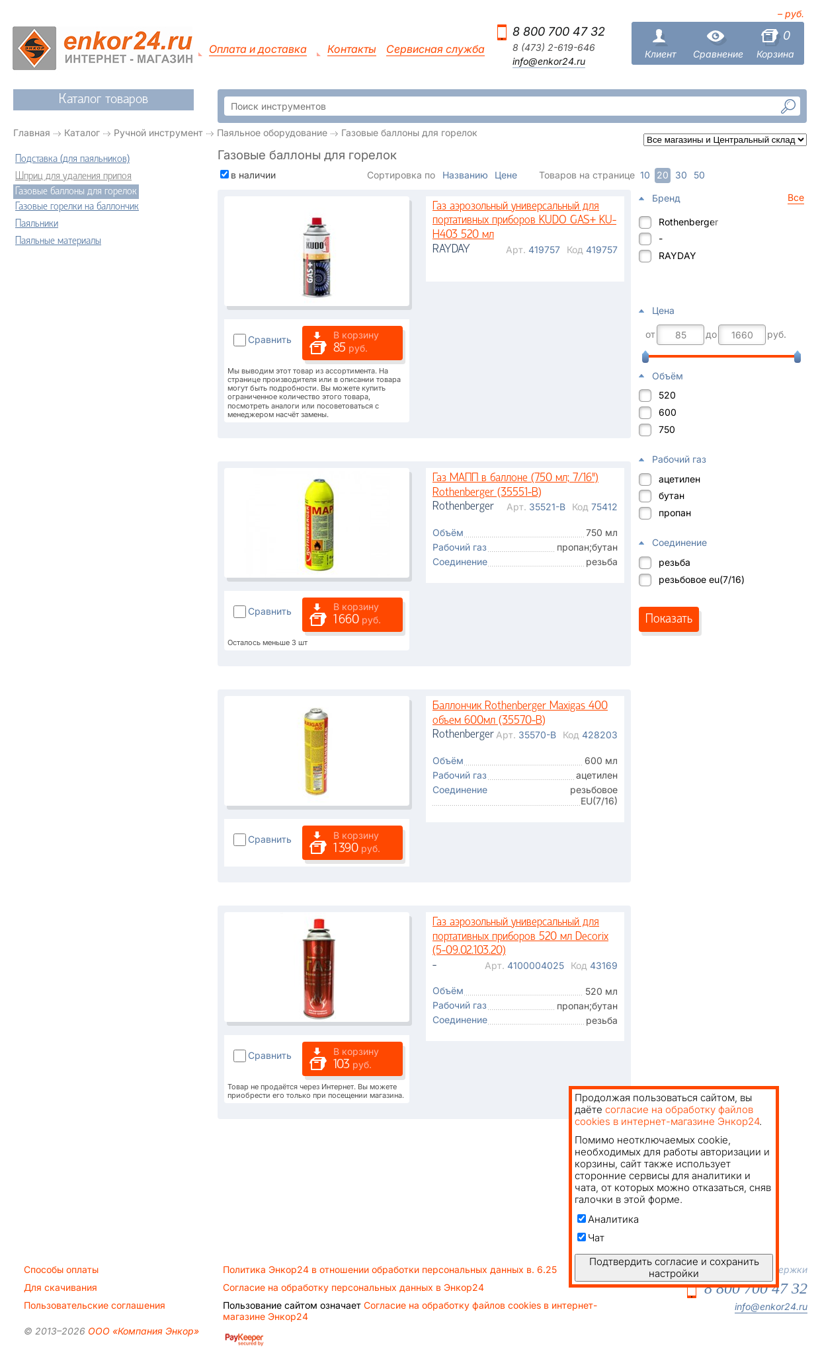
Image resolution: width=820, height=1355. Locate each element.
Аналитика (608, 1219)
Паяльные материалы (58, 241)
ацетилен (679, 478)
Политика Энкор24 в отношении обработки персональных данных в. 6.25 (390, 1269)
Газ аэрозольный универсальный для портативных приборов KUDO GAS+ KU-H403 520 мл (524, 220)
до (711, 334)
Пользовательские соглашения (94, 1305)
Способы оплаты (61, 1269)
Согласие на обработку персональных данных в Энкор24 (353, 1287)
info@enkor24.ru (548, 61)
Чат (590, 1237)
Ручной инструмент (158, 132)
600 (667, 412)
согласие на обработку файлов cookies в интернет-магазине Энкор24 (667, 1115)
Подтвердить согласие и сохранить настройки (674, 1267)
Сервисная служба (435, 49)
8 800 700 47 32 (558, 31)
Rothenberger (688, 221)
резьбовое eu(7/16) (702, 579)
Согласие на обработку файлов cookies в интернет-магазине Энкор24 (410, 1310)
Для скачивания (60, 1287)
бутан (671, 495)
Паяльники (36, 224)
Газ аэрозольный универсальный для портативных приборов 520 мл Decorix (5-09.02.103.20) (520, 936)
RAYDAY (677, 255)
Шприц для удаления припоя (73, 176)
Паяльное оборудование (272, 132)
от (650, 334)
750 (667, 429)
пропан (675, 512)
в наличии (253, 174)
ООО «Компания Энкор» (142, 1330)
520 (667, 395)
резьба (674, 562)
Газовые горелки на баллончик (77, 207)
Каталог (82, 132)
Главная (31, 132)
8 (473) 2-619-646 (553, 47)
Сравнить (270, 339)
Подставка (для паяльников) (72, 159)
